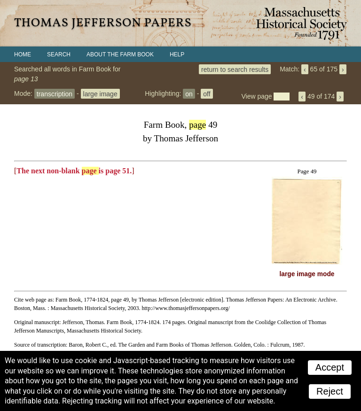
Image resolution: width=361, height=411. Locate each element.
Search (59, 54)
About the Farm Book (120, 54)
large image (100, 93)
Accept (329, 367)
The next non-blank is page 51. (74, 171)
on (189, 93)
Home (22, 54)
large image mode (307, 274)
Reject (329, 391)
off (206, 93)
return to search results (234, 69)
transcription (54, 93)
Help (177, 54)
